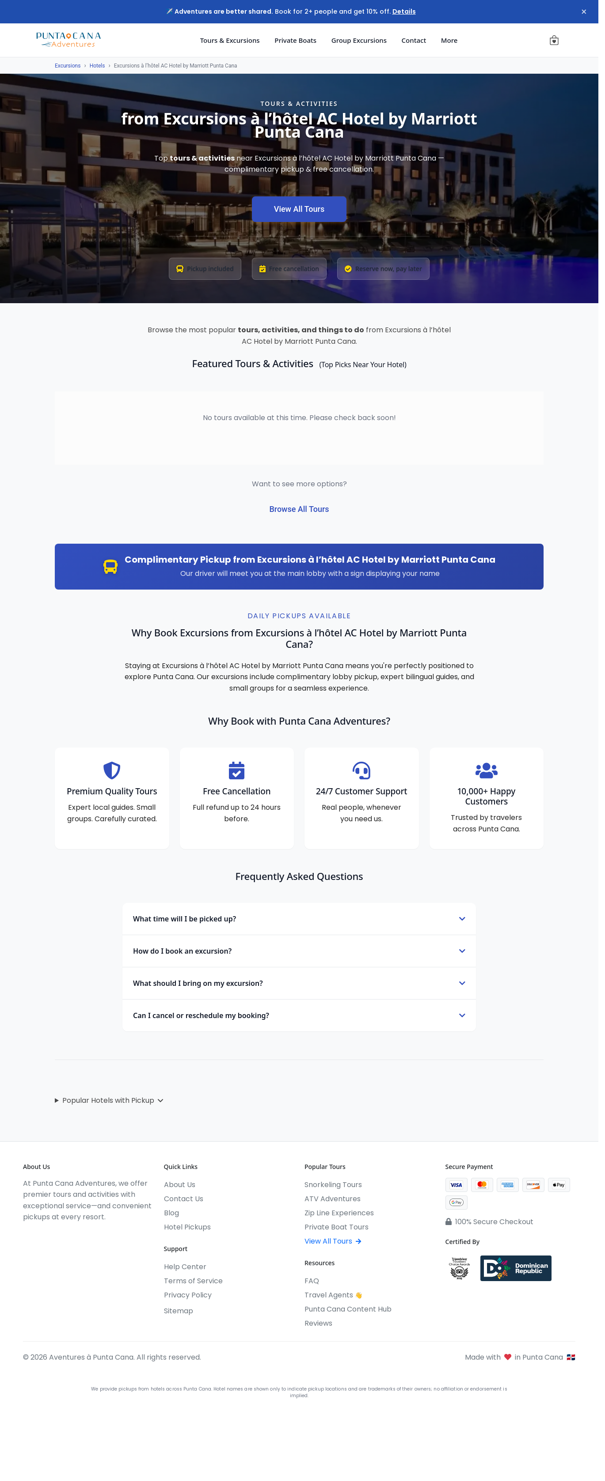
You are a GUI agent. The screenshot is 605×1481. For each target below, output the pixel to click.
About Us (179, 1185)
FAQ (311, 1281)
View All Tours (299, 209)
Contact (414, 40)
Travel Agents (333, 1295)
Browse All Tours (299, 509)
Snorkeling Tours (333, 1185)
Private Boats (295, 40)
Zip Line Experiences (339, 1213)
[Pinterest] (91, 1235)
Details (404, 11)
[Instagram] (43, 1235)
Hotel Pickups (187, 1227)
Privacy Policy (188, 1295)
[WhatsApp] (75, 1235)
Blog (171, 1213)
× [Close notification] (582, 12)
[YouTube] (59, 1235)
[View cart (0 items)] (554, 40)
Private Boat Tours (336, 1227)
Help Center (185, 1267)
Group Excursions (359, 40)
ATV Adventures (332, 1199)
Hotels (97, 66)
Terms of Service (193, 1281)
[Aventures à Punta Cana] (68, 40)
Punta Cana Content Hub (348, 1309)
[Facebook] (27, 1235)
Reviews (318, 1323)
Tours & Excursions (230, 40)
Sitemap (178, 1311)
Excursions (67, 66)
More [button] (449, 40)
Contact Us (183, 1199)
